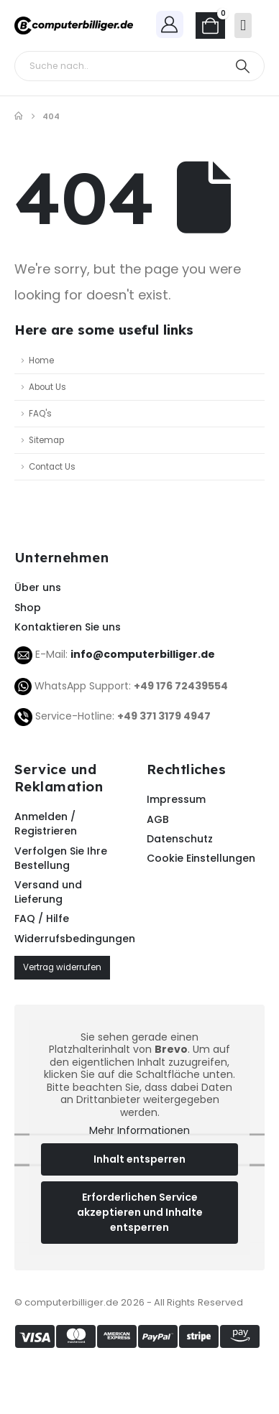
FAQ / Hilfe (41, 918)
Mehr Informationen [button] (139, 1131)
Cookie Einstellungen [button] (201, 858)
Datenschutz (180, 839)
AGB (158, 819)
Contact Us (52, 467)
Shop (27, 607)
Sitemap (46, 440)
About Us (47, 387)
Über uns (37, 587)
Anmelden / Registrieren (45, 823)
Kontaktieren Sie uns (67, 627)
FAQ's (40, 413)
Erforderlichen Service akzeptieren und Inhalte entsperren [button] (140, 1212)
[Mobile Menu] (243, 25)
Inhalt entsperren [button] (139, 1159)
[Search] (242, 66)
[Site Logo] (73, 26)
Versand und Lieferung (48, 892)
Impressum (176, 799)
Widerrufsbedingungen (73, 938)
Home (41, 360)
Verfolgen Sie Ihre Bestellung (60, 858)
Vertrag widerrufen (62, 967)
